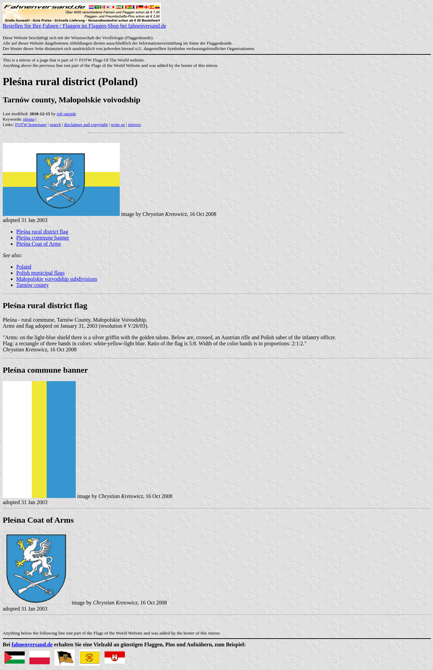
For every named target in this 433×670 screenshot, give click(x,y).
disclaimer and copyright (86, 124)
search (55, 124)
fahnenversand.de (32, 644)
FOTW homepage (30, 124)
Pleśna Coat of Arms (38, 244)
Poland (23, 267)
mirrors (134, 124)
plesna (28, 119)
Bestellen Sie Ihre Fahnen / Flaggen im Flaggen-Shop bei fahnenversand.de (84, 23)
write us (118, 124)
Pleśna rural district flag (42, 231)
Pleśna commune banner (42, 238)
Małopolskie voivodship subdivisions (56, 279)
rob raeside (66, 113)
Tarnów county (32, 285)
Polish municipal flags (40, 273)
